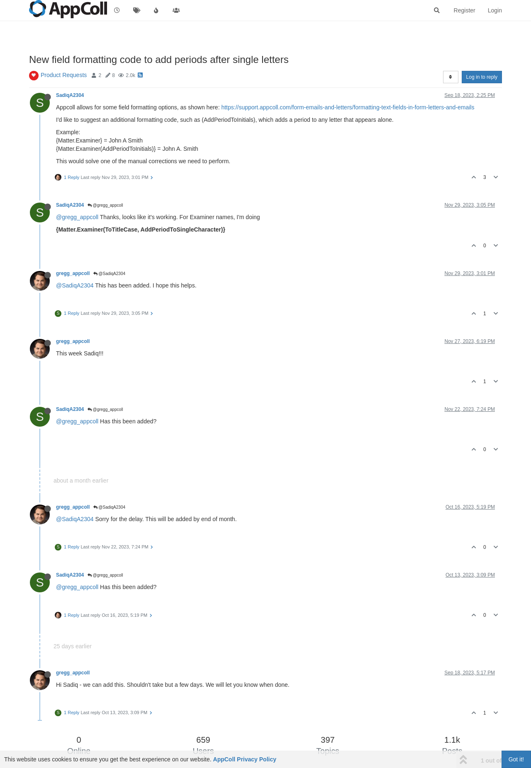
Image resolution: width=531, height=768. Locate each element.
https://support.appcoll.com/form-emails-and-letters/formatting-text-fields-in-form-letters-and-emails (347, 107)
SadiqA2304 (70, 95)
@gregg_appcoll (105, 205)
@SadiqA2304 (109, 273)
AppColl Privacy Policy (245, 759)
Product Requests (64, 75)
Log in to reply (481, 77)
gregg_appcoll (73, 273)
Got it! (516, 759)
